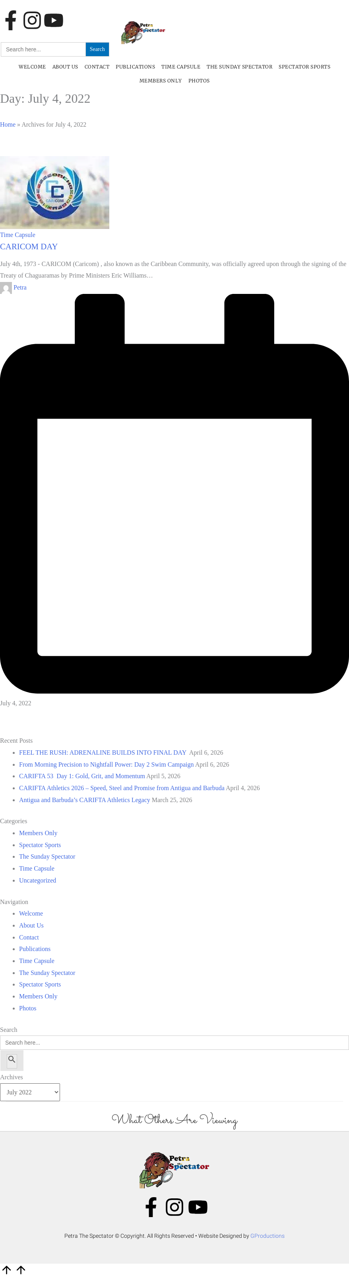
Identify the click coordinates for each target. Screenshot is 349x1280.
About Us (65, 67)
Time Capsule (180, 67)
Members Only (161, 81)
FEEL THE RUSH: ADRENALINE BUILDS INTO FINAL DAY (103, 752)
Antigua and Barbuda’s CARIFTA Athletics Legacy (84, 800)
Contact (97, 67)
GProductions (267, 1236)
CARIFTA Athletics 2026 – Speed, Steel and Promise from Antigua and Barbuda (122, 788)
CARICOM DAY (29, 246)
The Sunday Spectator (239, 67)
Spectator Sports (304, 67)
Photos (199, 81)
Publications (135, 67)
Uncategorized (37, 880)
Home (8, 124)
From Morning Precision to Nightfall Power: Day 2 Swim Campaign (106, 764)
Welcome (32, 67)
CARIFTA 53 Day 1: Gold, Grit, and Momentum (82, 776)
